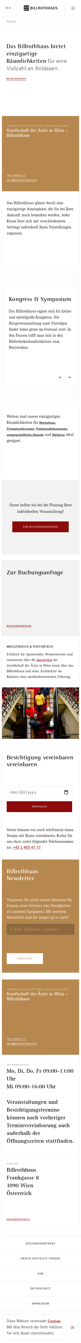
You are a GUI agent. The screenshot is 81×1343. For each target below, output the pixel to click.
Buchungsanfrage (19, 626)
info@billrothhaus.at (22, 180)
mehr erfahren (16, 78)
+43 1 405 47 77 (16, 175)
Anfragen (39, 806)
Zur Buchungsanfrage (40, 527)
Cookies (54, 1321)
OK (72, 1327)
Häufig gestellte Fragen (40, 1258)
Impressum (40, 1303)
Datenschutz (40, 1288)
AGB (41, 1273)
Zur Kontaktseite (18, 1219)
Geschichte (44, 660)
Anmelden (25, 958)
